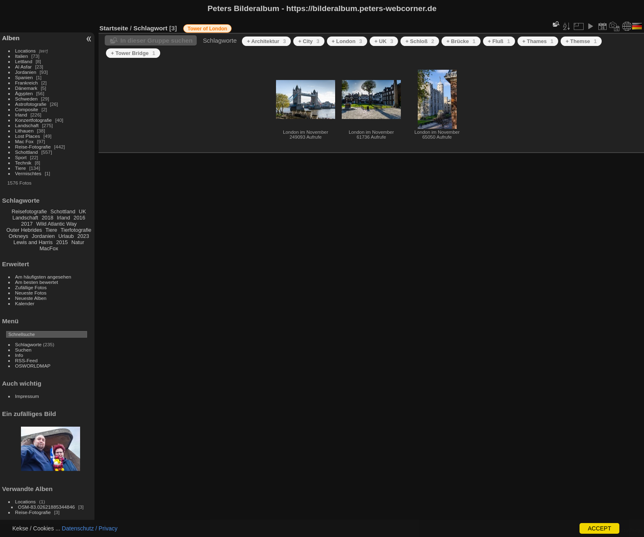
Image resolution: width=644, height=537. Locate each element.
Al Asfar (23, 66)
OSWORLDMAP (33, 365)
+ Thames (538, 41)
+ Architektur (266, 41)
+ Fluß (499, 41)
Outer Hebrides (24, 230)
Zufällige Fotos (31, 287)
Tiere (20, 168)
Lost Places (27, 136)
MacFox (48, 248)
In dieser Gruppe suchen (156, 40)
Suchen (23, 349)
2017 (26, 224)
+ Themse (581, 41)
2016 (79, 218)
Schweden (26, 98)
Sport (21, 157)
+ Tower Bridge (133, 53)
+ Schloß (419, 41)
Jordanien (26, 72)
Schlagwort (150, 28)
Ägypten (24, 93)
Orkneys (18, 236)
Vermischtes (28, 173)
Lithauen (24, 130)
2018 (47, 218)
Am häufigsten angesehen (43, 276)
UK (82, 211)
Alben (11, 37)
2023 (83, 236)
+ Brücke (461, 41)
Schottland (26, 152)
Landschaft (27, 125)
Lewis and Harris (33, 242)
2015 (62, 242)
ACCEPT (599, 528)
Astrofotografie (31, 104)
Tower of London (207, 29)
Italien (21, 56)
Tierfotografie (76, 230)
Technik (23, 162)
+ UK (384, 41)
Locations (25, 50)
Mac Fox (24, 141)
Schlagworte (28, 344)
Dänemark (26, 88)
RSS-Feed (26, 360)
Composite (26, 109)
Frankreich (26, 82)
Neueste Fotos (31, 292)
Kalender (24, 303)
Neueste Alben (31, 298)
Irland (21, 114)
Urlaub (66, 236)
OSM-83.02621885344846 (46, 507)
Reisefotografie (29, 211)
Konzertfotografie (33, 120)
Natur (77, 242)
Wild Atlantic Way (56, 224)
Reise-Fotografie (33, 146)
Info (19, 355)
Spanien (24, 77)
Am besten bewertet (36, 282)
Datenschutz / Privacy (89, 528)
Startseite (113, 28)
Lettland (23, 61)
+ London (347, 41)
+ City (308, 41)
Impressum (27, 396)
